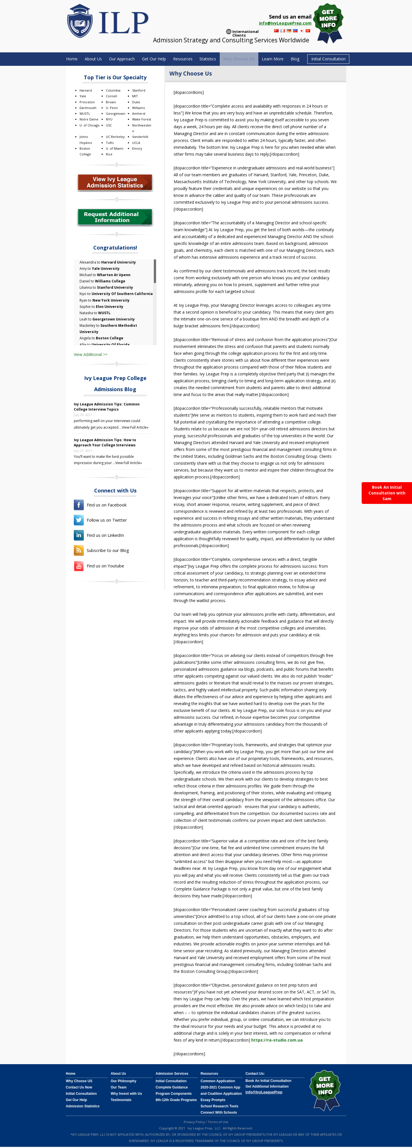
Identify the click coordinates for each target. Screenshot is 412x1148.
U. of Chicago (90, 126)
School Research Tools (219, 1107)
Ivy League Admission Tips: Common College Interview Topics (107, 408)
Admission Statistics (83, 1107)
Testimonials (121, 1101)
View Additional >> (91, 355)
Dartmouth (88, 108)
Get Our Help (150, 59)
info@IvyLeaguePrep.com (285, 23)
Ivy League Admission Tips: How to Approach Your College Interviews (105, 443)
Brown (111, 103)
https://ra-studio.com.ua (277, 1041)
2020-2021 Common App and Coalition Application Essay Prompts (221, 1094)
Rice (109, 155)
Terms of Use (218, 1123)
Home (60, 59)
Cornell (111, 97)
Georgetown (115, 114)
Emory (137, 149)
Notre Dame (89, 120)
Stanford (138, 91)
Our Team (118, 1088)
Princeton (87, 103)
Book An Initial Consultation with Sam (387, 492)
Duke (136, 103)
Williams (138, 108)
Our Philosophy (123, 1082)
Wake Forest (141, 120)
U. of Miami (114, 149)
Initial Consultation (339, 59)
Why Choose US (79, 1082)
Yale (83, 97)
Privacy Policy (194, 1123)
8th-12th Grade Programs (176, 1101)
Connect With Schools (219, 1114)
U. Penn (112, 108)
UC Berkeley (115, 138)
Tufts (110, 143)
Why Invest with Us (126, 1095)
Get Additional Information (267, 1088)
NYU (109, 120)
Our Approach (115, 59)
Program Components (174, 1095)
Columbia (113, 91)
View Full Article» (135, 428)
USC (109, 126)
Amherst (138, 114)
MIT (135, 97)
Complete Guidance (172, 1088)
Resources (182, 59)
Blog (304, 59)
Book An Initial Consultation (268, 1082)
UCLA (136, 143)
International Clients (245, 32)
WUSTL (85, 114)
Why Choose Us (244, 59)
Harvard (86, 91)
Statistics (210, 59)
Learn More (280, 59)
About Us (84, 59)
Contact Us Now (79, 1088)
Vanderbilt (140, 138)
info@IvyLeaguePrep (263, 1093)
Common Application (218, 1082)
